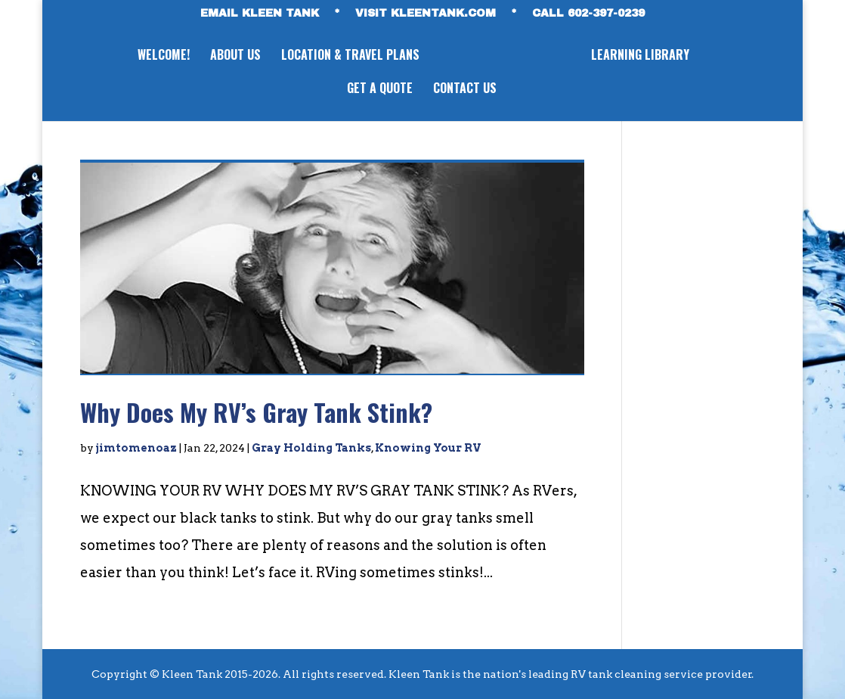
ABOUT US (233, 56)
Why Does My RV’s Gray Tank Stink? (256, 412)
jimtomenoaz (136, 448)
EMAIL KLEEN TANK (259, 13)
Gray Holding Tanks (311, 448)
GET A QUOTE (380, 89)
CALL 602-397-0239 (588, 13)
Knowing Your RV (428, 448)
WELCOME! (161, 56)
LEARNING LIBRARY (642, 56)
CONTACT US (465, 89)
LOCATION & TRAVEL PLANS (348, 56)
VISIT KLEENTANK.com (425, 13)
